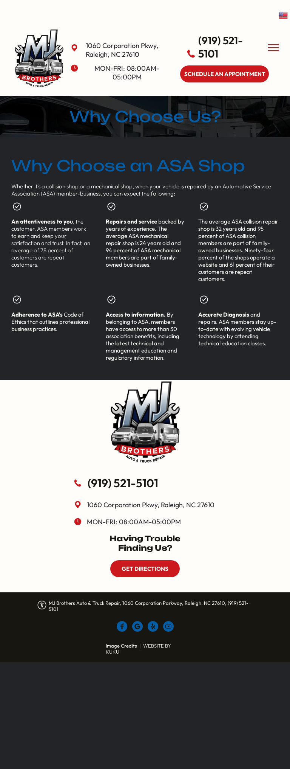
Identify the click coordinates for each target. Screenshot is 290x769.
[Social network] (122, 627)
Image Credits (121, 646)
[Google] (137, 627)
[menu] (273, 47)
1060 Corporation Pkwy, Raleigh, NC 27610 (122, 50)
